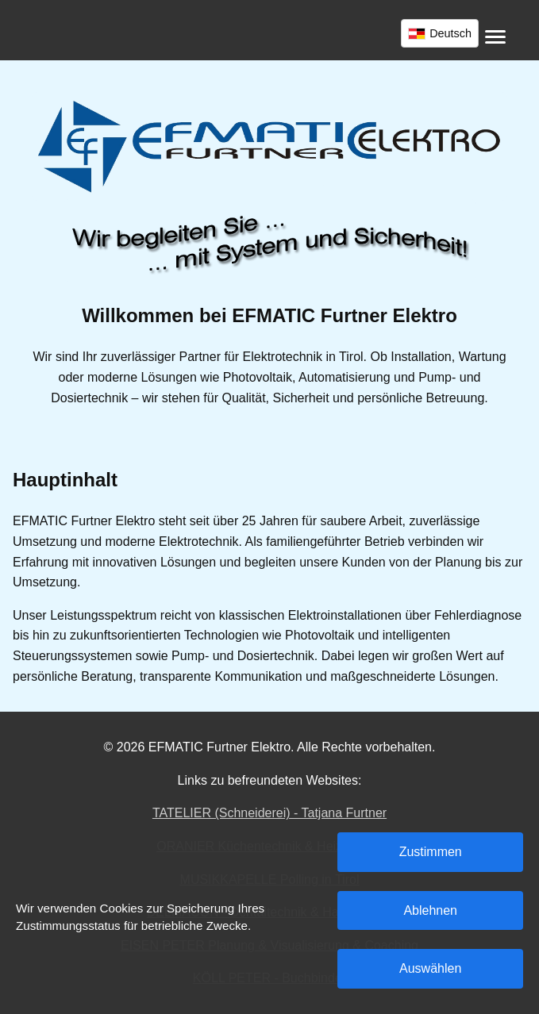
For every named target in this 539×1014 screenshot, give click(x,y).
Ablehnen (430, 910)
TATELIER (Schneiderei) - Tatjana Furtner (269, 813)
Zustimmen (430, 851)
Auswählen (430, 968)
